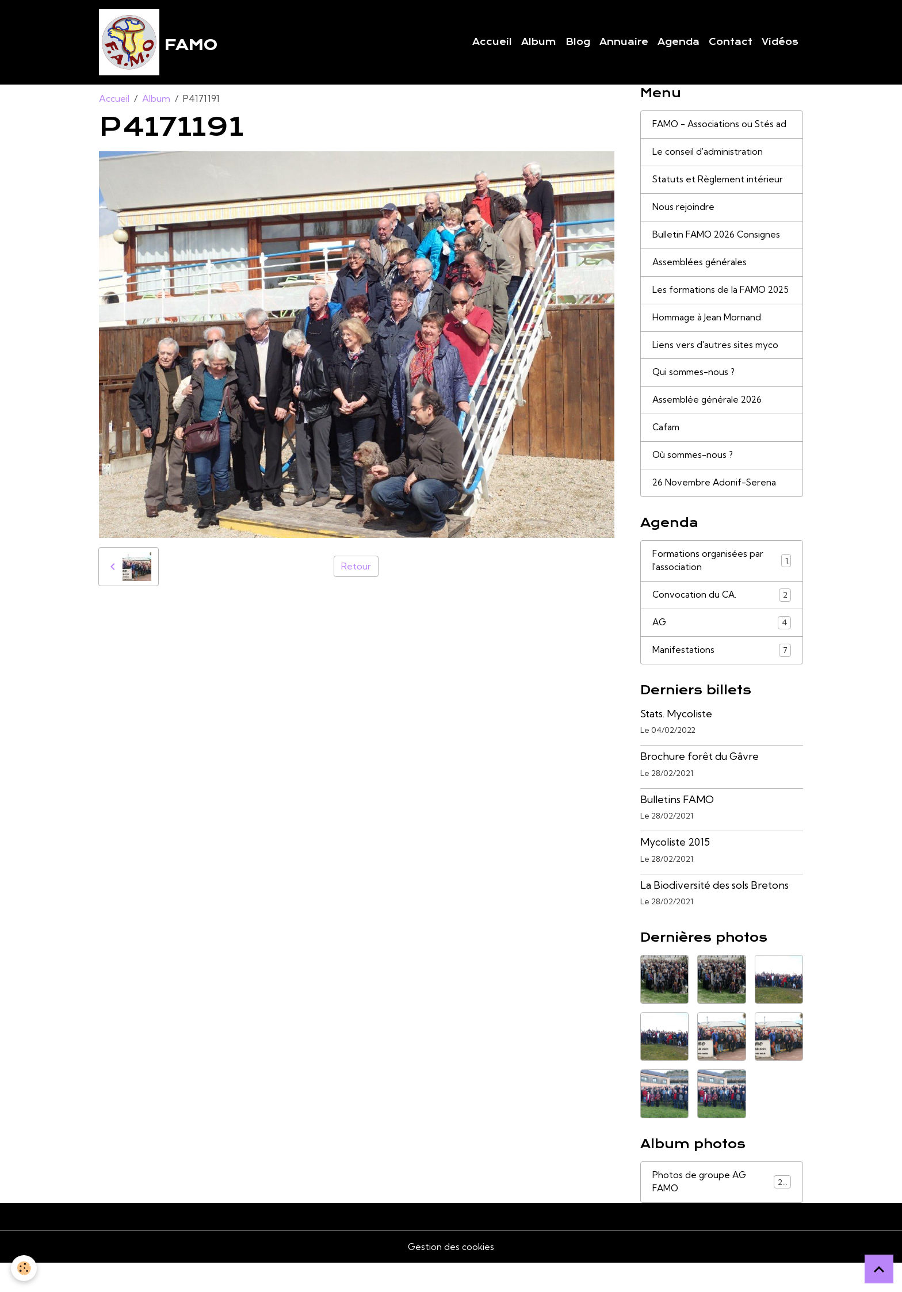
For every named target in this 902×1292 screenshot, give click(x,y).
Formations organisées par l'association (722, 586)
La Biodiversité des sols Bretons (714, 913)
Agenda (679, 43)
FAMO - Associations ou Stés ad (720, 127)
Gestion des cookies (451, 1276)
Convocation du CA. (722, 621)
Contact (730, 43)
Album (538, 43)
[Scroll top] (879, 1269)
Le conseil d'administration (708, 156)
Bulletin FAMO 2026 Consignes (718, 240)
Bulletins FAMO (677, 827)
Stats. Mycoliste (676, 742)
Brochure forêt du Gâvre (699, 784)
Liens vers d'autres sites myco (716, 367)
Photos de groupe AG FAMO (722, 1211)
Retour (356, 569)
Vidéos (780, 43)
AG (722, 649)
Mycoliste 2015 (675, 870)
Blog (577, 43)
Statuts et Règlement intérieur (718, 184)
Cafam (666, 451)
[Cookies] (24, 1268)
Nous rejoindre (683, 212)
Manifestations (722, 678)
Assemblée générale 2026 (709, 423)
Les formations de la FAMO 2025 (710, 303)
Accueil (492, 43)
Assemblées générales (700, 268)
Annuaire (623, 43)
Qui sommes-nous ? (695, 395)
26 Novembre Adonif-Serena (715, 508)
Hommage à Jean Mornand (708, 339)
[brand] (159, 43)
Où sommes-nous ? (694, 480)
